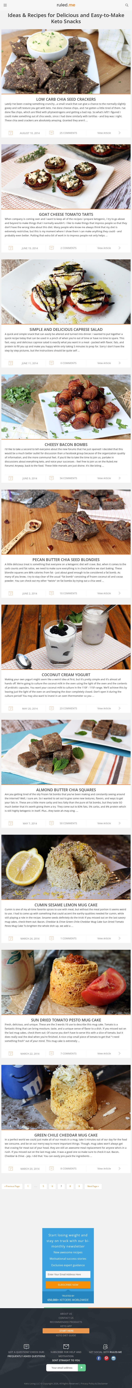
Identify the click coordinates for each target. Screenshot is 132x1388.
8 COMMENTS (68, 1168)
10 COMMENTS (68, 593)
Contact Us (66, 1317)
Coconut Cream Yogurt (66, 674)
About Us (66, 1313)
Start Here (66, 1330)
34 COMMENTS (68, 478)
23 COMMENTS (68, 708)
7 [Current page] (61, 1186)
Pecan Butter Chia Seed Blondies (66, 559)
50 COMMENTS (68, 823)
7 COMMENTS (68, 1053)
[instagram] (113, 1358)
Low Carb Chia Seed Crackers (66, 99)
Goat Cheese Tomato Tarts (66, 214)
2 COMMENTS (68, 248)
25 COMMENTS (68, 133)
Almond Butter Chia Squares (66, 789)
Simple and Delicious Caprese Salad (66, 329)
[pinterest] (105, 1358)
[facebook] (98, 1358)
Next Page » (93, 1186)
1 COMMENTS (68, 938)
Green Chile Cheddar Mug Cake (66, 1135)
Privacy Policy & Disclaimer (94, 1383)
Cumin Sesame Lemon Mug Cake (66, 904)
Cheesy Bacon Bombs (66, 444)
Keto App (66, 1326)
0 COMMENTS (68, 363)
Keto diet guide (66, 1335)
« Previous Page (12, 1186)
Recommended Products (66, 1322)
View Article (104, 133)
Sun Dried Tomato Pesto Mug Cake (66, 1019)
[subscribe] (82, 1367)
